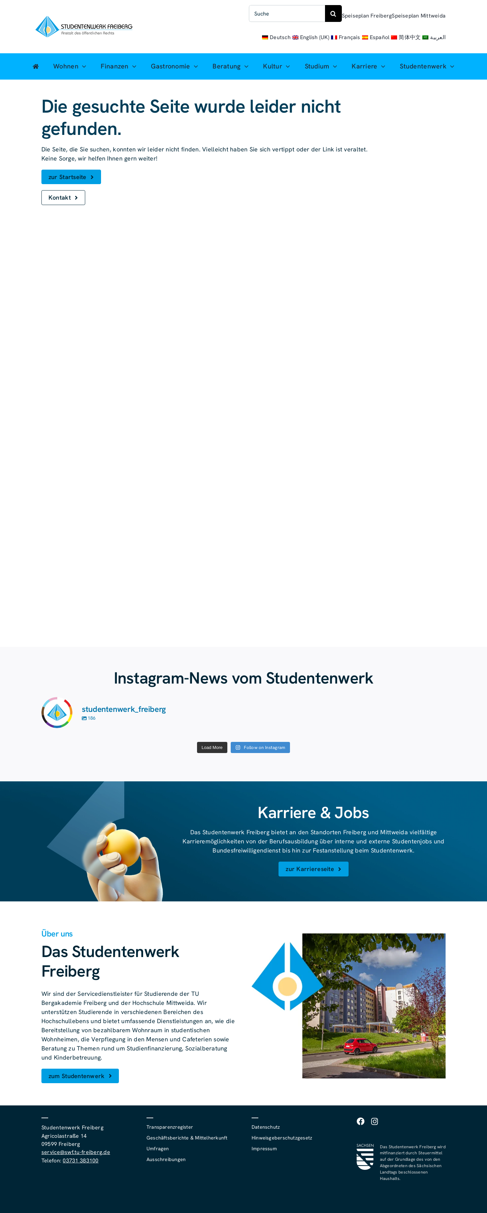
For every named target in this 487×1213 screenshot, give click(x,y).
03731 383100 (80, 1160)
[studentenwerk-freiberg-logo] (83, 19)
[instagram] (374, 1121)
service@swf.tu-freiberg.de (75, 1152)
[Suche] (287, 13)
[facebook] (360, 1121)
